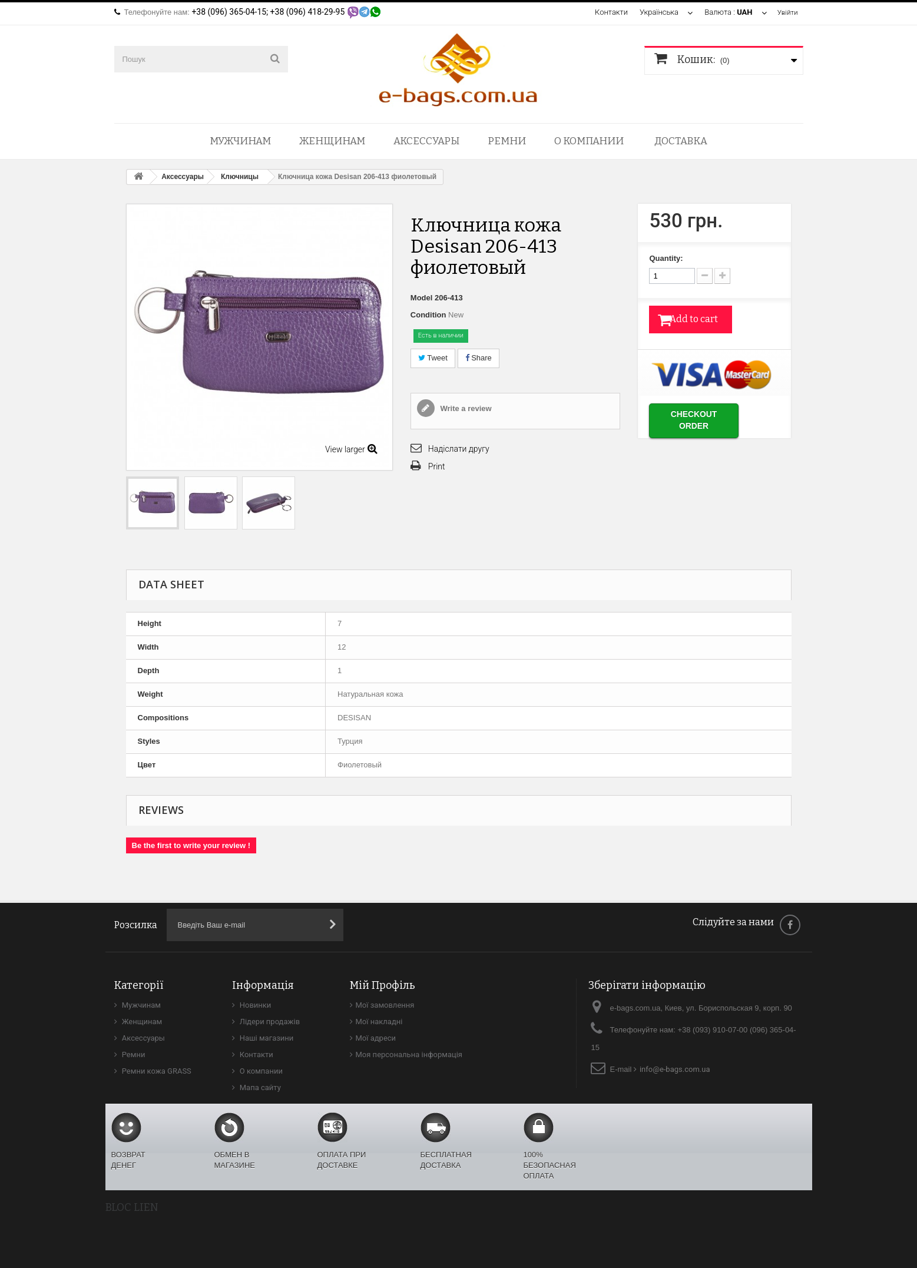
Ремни (507, 141)
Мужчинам (240, 141)
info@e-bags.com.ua (675, 1069)
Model (422, 297)
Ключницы (240, 177)
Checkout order (708, 418)
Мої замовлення (385, 1005)
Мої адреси (376, 1038)
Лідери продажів (269, 1021)
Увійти (786, 12)
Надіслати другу (458, 448)
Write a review (465, 408)
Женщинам (332, 141)
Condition (428, 314)
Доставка (680, 141)
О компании (589, 141)
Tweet (433, 357)
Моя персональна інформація (409, 1054)
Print (436, 466)
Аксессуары (426, 141)
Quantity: (666, 258)
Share (478, 357)
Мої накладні (379, 1021)
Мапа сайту (259, 1087)
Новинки (255, 1005)
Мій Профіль (382, 985)
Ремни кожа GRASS (155, 1071)
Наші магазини (266, 1038)
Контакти (608, 12)
